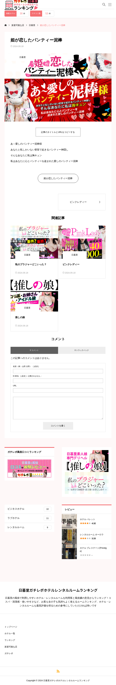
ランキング (10, 640)
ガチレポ (9, 653)
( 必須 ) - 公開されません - (27, 376)
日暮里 (22, 57)
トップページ (11, 627)
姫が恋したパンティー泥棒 (58, 178)
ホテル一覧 (10, 633)
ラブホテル (29, 518)
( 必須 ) (26, 366)
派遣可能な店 (11, 646)
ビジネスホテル (29, 509)
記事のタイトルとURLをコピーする (58, 132)
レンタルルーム (29, 527)
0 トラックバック (82, 350)
